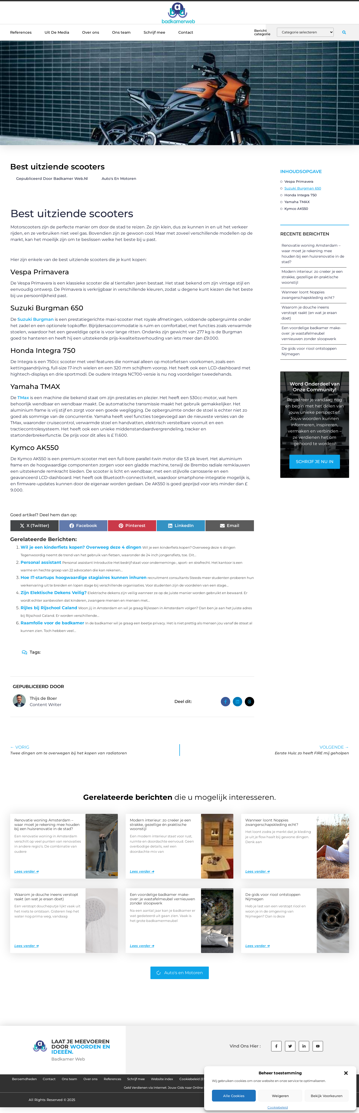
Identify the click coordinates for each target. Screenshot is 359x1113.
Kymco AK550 (296, 208)
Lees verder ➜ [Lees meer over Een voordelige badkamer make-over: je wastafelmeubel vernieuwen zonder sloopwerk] (142, 945)
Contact (185, 32)
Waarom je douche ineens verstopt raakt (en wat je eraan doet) (309, 313)
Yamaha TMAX (297, 202)
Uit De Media (57, 32)
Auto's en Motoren (119, 178)
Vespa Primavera (298, 181)
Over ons (90, 32)
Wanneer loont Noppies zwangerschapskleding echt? (271, 822)
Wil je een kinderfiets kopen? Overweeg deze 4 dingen (81, 547)
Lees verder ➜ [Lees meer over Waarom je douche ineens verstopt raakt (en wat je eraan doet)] (26, 945)
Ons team (121, 32)
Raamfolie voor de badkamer (52, 622)
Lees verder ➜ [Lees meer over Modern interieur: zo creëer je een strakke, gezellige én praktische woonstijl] (142, 871)
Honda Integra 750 (300, 195)
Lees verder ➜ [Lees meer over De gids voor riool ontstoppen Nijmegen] (257, 945)
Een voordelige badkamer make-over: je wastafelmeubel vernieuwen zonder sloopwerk (311, 333)
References (21, 32)
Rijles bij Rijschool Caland (49, 607)
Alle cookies (234, 1096)
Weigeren (280, 1096)
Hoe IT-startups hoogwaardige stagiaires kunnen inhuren (84, 577)
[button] (346, 1073)
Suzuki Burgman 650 (302, 188)
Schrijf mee (154, 32)
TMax (23, 397)
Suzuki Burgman (35, 319)
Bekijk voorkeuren (327, 1096)
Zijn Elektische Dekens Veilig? (54, 592)
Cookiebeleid (277, 1107)
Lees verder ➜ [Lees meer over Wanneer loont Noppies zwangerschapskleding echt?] (257, 871)
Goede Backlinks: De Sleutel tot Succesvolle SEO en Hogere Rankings (106, 1092)
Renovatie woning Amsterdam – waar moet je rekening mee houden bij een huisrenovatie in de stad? (47, 824)
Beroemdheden (48, 1080)
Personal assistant (41, 562)
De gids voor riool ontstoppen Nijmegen (272, 896)
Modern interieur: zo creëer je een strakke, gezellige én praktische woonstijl (312, 277)
